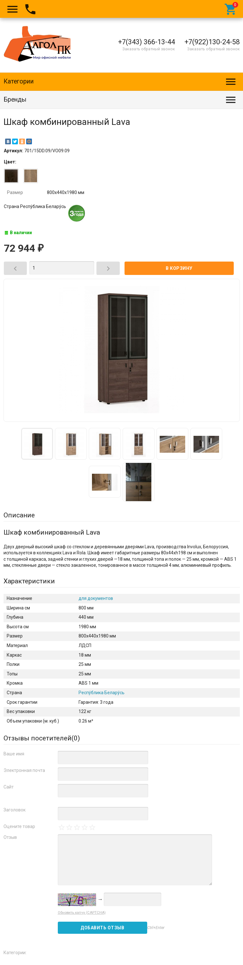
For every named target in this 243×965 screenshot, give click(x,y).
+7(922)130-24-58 (212, 42)
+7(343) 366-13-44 (146, 42)
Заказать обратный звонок (148, 49)
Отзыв (10, 837)
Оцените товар (19, 826)
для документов (96, 598)
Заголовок (15, 809)
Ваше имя (14, 753)
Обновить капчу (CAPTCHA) (82, 913)
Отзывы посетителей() (42, 738)
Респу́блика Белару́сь (102, 692)
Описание (19, 515)
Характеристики (29, 581)
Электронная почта (24, 770)
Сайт (9, 786)
